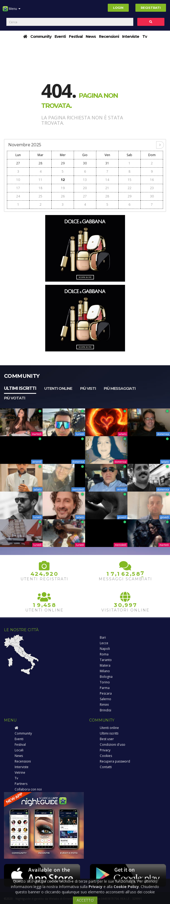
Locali (19, 750)
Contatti (106, 767)
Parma (105, 688)
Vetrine (20, 772)
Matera (105, 665)
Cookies (106, 755)
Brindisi (105, 710)
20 (85, 188)
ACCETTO (85, 900)
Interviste (130, 36)
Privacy (105, 750)
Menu (11, 10)
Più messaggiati (119, 388)
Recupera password (115, 761)
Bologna (106, 676)
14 (107, 179)
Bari (103, 637)
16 (152, 179)
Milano (105, 671)
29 (63, 163)
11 (40, 179)
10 (18, 179)
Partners (21, 783)
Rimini (104, 704)
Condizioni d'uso (112, 744)
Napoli (105, 648)
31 (107, 163)
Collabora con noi (28, 789)
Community (40, 36)
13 (85, 179)
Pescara (106, 693)
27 (18, 163)
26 (63, 196)
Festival (75, 36)
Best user (107, 739)
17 (18, 188)
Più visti (88, 388)
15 (129, 179)
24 (18, 196)
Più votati (14, 398)
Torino (105, 682)
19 (63, 188)
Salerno (105, 699)
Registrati (151, 8)
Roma (104, 654)
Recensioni (109, 36)
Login (118, 8)
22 (129, 188)
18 (40, 188)
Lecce (104, 643)
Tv (144, 36)
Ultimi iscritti (20, 388)
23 (152, 188)
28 (40, 163)
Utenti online (58, 388)
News (91, 36)
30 (85, 163)
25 (40, 196)
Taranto (106, 660)
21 (107, 188)
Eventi (60, 36)
